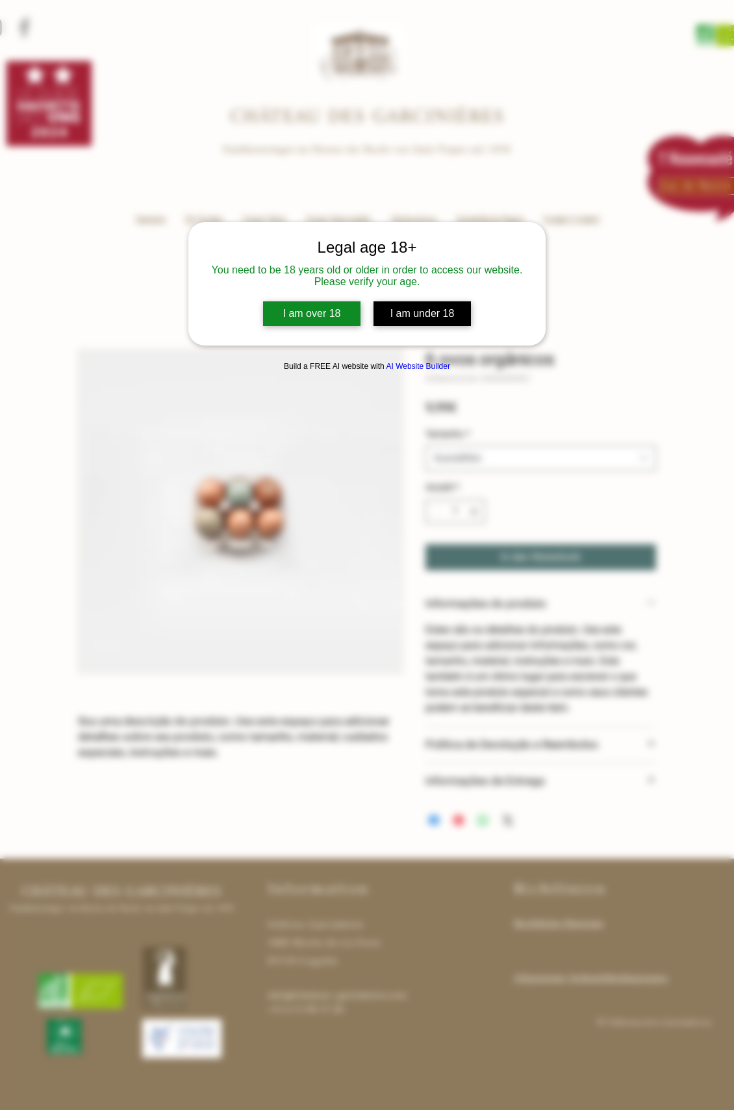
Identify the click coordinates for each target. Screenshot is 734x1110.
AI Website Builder (418, 366)
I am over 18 (312, 313)
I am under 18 (422, 313)
